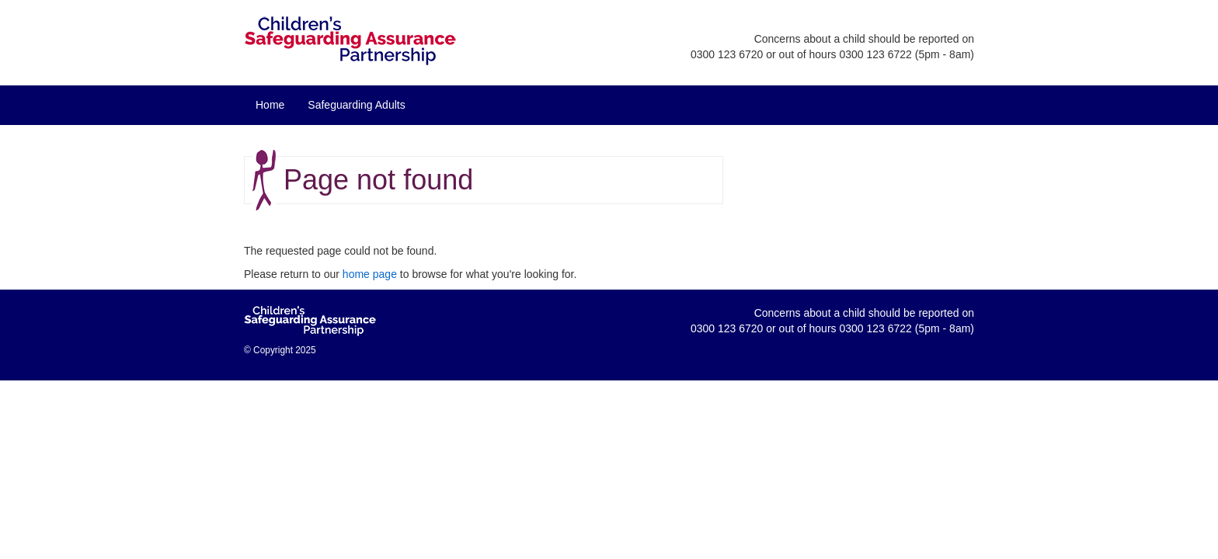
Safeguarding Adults (356, 105)
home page (370, 274)
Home (270, 105)
